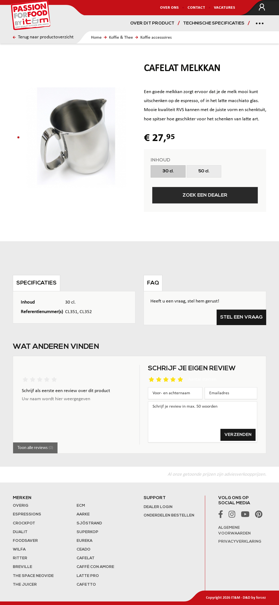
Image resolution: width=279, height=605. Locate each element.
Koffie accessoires (156, 37)
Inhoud (160, 160)
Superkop (87, 532)
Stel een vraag (241, 317)
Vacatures (224, 8)
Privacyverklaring (239, 542)
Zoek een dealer (205, 195)
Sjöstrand (89, 523)
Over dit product (152, 23)
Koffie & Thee (121, 37)
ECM (81, 506)
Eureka (84, 541)
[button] (18, 137)
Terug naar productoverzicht (43, 37)
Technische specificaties (213, 23)
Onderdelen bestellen (169, 516)
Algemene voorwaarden (234, 531)
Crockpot (24, 523)
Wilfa (19, 550)
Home (96, 37)
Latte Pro (88, 576)
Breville (22, 567)
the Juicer (25, 585)
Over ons (169, 8)
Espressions (27, 514)
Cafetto (86, 585)
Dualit (20, 532)
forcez (261, 598)
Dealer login (158, 507)
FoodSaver (25, 541)
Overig (20, 506)
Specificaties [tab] (36, 283)
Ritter (20, 558)
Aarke (83, 514)
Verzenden (238, 435)
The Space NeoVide (33, 576)
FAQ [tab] (153, 283)
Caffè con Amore (95, 567)
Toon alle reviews (35, 448)
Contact (196, 8)
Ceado (83, 550)
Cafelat (86, 558)
